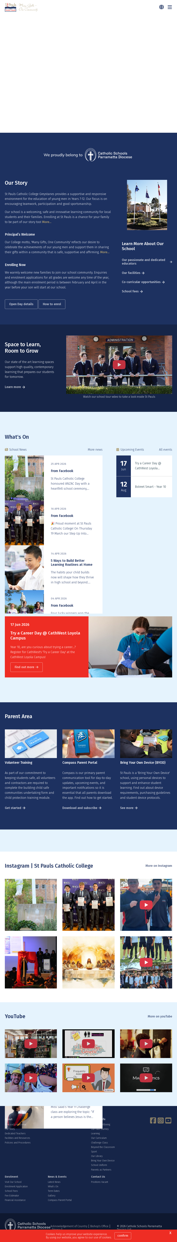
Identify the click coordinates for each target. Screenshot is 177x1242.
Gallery (51, 1200)
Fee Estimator (12, 1200)
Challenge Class (99, 1147)
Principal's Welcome (15, 1129)
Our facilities (131, 278)
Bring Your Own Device (103, 1165)
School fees (130, 296)
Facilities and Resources (17, 1143)
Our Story (10, 1134)
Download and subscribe (79, 813)
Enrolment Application (16, 1191)
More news (95, 455)
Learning (95, 1138)
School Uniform (99, 1170)
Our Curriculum (99, 1143)
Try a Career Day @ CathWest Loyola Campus (148, 473)
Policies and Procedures (18, 1147)
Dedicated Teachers (15, 1138)
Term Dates (54, 1196)
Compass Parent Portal (60, 1205)
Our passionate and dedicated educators (143, 267)
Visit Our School (13, 1187)
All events (165, 455)
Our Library (97, 1161)
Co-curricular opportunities (141, 287)
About (8, 1124)
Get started (13, 813)
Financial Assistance (15, 1205)
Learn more (13, 392)
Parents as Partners (101, 1174)
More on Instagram (159, 871)
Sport (94, 1156)
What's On (53, 1191)
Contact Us (98, 1181)
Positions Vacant (99, 1187)
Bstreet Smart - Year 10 (150, 492)
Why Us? (53, 1124)
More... (46, 227)
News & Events (57, 1181)
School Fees (11, 1196)
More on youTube (160, 1021)
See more (126, 813)
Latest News (54, 1187)
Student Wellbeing (100, 1129)
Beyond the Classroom (103, 1152)
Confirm (122, 1236)
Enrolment (11, 1181)
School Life (98, 1124)
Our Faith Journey (100, 1134)
